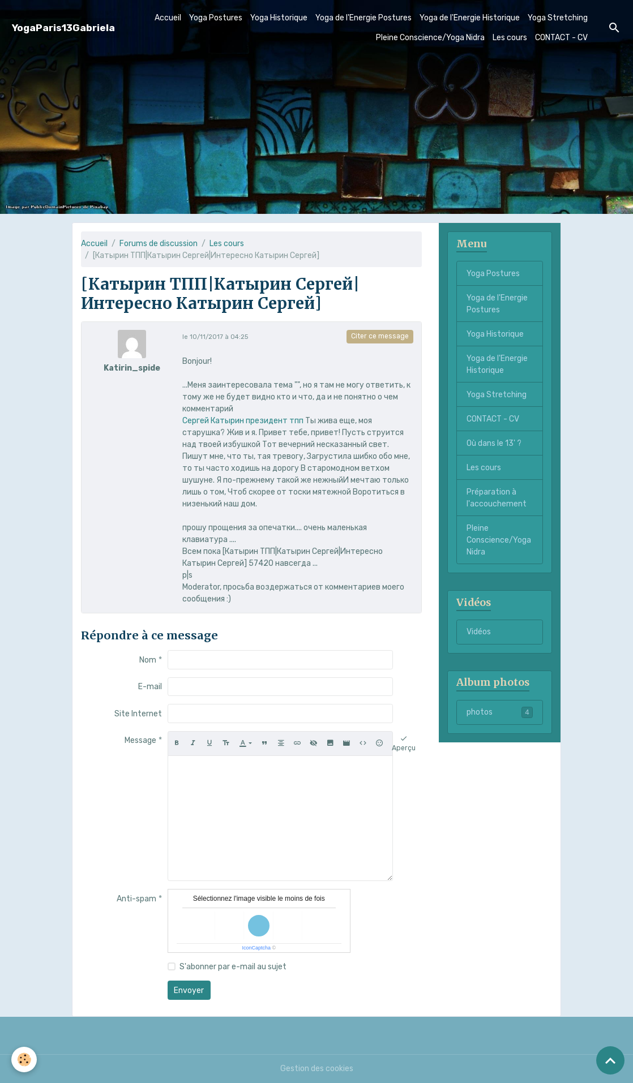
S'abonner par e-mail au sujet (232, 967)
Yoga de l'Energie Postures (363, 18)
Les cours (510, 37)
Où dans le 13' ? (494, 443)
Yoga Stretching (558, 18)
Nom (147, 660)
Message (140, 740)
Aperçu (404, 743)
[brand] (63, 28)
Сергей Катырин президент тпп (242, 421)
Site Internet (138, 714)
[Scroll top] (610, 1060)
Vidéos (479, 632)
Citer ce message (380, 336)
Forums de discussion (158, 243)
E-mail (150, 686)
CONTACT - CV (561, 37)
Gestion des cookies (316, 1068)
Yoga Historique (278, 18)
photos (500, 712)
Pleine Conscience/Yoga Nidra (430, 37)
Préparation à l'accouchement (497, 498)
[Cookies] (24, 1059)
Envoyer (189, 990)
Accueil (168, 18)
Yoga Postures (215, 18)
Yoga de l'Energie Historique (470, 18)
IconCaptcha (256, 948)
